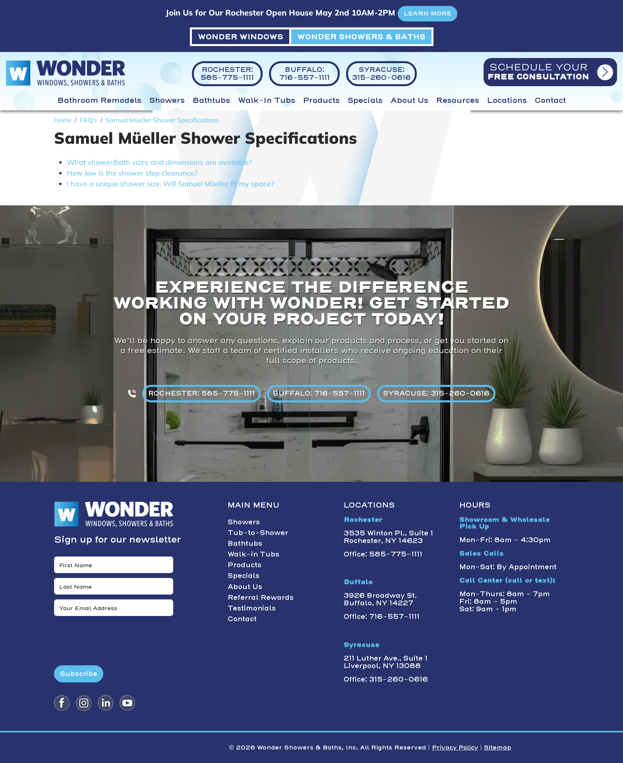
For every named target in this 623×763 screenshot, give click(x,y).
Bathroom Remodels (99, 100)
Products (321, 100)
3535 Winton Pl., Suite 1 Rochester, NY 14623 (388, 537)
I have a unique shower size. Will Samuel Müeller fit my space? (170, 183)
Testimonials (252, 608)
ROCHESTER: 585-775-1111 (201, 393)
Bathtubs (211, 100)
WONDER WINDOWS (240, 36)
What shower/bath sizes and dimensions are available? (159, 162)
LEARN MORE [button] (427, 13)
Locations (507, 100)
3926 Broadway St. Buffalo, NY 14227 (380, 599)
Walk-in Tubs (266, 100)
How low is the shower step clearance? (132, 173)
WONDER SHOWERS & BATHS (361, 36)
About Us (409, 100)
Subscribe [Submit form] (78, 674)
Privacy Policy (455, 747)
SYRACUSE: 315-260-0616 (436, 393)
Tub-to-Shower (258, 533)
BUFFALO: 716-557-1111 (319, 393)
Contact (550, 100)
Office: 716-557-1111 (382, 616)
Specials (365, 100)
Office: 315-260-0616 (386, 679)
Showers (167, 100)
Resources (457, 100)
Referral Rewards (261, 597)
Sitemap (497, 747)
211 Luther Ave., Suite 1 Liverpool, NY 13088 (386, 662)
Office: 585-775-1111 (383, 554)
